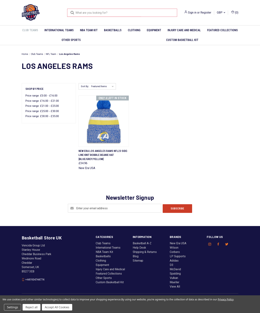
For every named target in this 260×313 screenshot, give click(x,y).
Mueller (174, 282)
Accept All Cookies (57, 307)
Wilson (174, 247)
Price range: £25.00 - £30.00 (42, 111)
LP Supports (178, 256)
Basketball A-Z (142, 243)
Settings (12, 307)
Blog (135, 256)
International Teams (59, 30)
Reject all (31, 307)
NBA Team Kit (89, 30)
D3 (171, 264)
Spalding (175, 273)
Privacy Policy (225, 299)
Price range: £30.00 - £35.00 (42, 116)
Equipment (154, 30)
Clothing (134, 30)
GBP (221, 12)
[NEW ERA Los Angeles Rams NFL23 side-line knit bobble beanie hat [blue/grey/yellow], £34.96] (103, 121)
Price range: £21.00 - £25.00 (42, 106)
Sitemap (138, 260)
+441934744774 (34, 279)
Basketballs (113, 30)
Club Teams (30, 30)
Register (205, 12)
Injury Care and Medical (184, 30)
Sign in (192, 12)
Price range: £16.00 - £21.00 (42, 100)
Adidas (174, 260)
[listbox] (103, 86)
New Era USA (178, 243)
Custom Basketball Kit (182, 40)
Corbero (175, 251)
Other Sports (71, 40)
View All (175, 286)
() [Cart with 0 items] (234, 12)
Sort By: (85, 86)
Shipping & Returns (145, 251)
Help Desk (139, 247)
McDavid (175, 269)
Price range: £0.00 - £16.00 (41, 95)
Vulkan (174, 277)
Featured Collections (222, 30)
